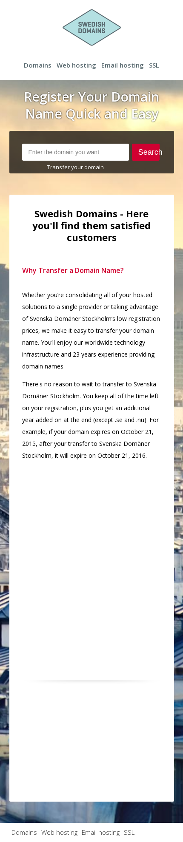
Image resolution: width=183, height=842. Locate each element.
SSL (154, 65)
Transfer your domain (75, 167)
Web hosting (76, 65)
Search (149, 152)
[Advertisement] (91, 559)
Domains (37, 65)
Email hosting (122, 65)
